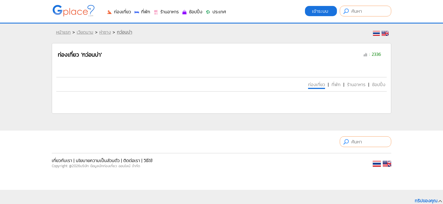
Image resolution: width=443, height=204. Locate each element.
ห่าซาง (105, 32)
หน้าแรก (63, 32)
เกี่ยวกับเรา (62, 160)
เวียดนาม (85, 32)
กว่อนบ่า (124, 32)
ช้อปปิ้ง (192, 11)
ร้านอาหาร (166, 11)
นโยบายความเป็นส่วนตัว (98, 160)
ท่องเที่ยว (119, 11)
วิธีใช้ (148, 160)
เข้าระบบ (321, 11)
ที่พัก (142, 11)
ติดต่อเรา (131, 160)
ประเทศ (215, 11)
